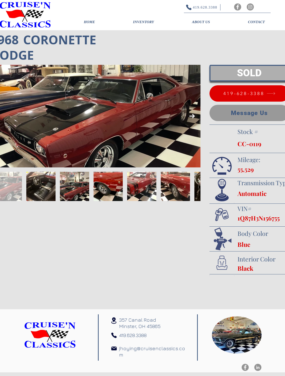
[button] (143, 22)
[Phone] (114, 335)
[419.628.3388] (198, 7)
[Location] (114, 320)
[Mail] (114, 348)
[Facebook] (237, 6)
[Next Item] (192, 116)
